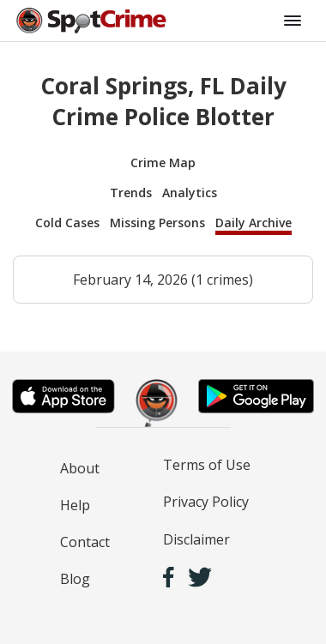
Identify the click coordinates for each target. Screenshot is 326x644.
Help (75, 505)
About (80, 468)
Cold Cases (67, 222)
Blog (75, 578)
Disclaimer (196, 539)
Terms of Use (207, 464)
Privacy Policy (206, 501)
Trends (131, 192)
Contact (85, 542)
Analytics (189, 192)
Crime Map (163, 162)
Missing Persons (157, 222)
